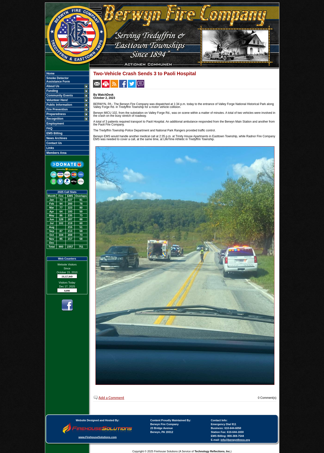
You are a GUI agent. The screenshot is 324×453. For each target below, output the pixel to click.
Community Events (59, 95)
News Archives (56, 138)
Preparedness (56, 114)
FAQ (49, 128)
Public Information (59, 104)
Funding (52, 91)
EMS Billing (54, 133)
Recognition (54, 118)
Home (50, 73)
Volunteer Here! (57, 100)
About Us (52, 86)
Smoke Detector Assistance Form (58, 79)
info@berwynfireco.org (235, 439)
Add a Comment (111, 397)
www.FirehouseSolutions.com (97, 437)
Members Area (56, 153)
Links (50, 148)
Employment (55, 123)
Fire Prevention (57, 109)
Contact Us (54, 143)
